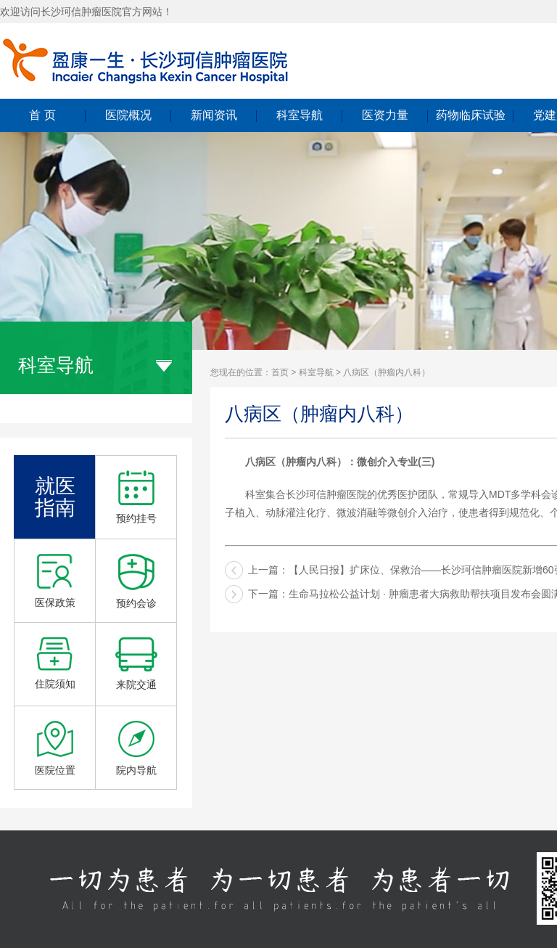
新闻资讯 (214, 115)
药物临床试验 (471, 115)
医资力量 (385, 115)
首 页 (42, 115)
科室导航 (299, 115)
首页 (280, 372)
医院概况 (128, 115)
